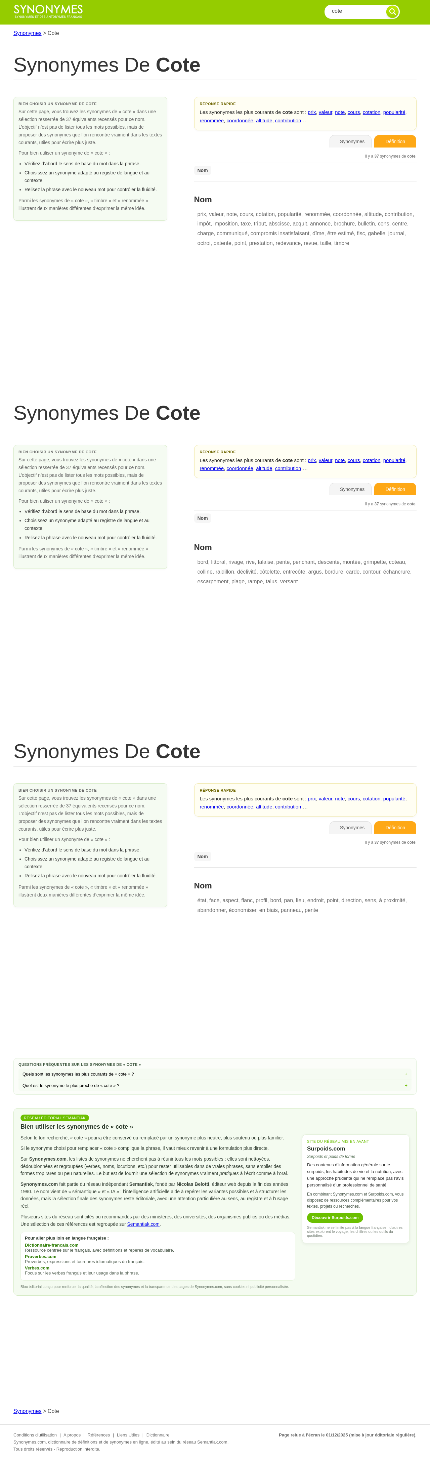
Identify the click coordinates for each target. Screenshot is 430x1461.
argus (314, 572)
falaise (265, 562)
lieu (300, 900)
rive (250, 562)
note (340, 112)
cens (383, 223)
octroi (204, 243)
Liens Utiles (128, 1434)
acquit (300, 223)
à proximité (392, 900)
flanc (247, 900)
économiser (242, 910)
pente (283, 562)
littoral (218, 562)
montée (351, 562)
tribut (260, 223)
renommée (212, 120)
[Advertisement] (215, 332)
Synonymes (27, 33)
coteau (397, 562)
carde (352, 572)
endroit (315, 900)
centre (399, 223)
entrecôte (294, 572)
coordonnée (240, 120)
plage (238, 581)
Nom (203, 170)
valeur (325, 112)
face (214, 900)
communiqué (232, 233)
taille (325, 243)
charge (206, 233)
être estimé (340, 233)
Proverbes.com (40, 1256)
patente (222, 243)
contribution (288, 120)
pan (288, 900)
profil (261, 900)
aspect (230, 900)
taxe (246, 223)
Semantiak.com (143, 1224)
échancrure (396, 572)
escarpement (213, 581)
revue (310, 243)
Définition (395, 141)
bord (203, 562)
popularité (394, 112)
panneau (291, 910)
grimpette (374, 562)
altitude (264, 120)
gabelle (376, 233)
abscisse (279, 223)
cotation (372, 112)
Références (99, 1434)
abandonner (212, 910)
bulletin (366, 223)
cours (354, 112)
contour (371, 572)
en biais (268, 910)
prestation (260, 243)
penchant (304, 562)
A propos (72, 1434)
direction (351, 900)
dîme (318, 233)
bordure (334, 572)
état (202, 900)
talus (271, 581)
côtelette (269, 572)
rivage (235, 562)
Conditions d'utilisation (35, 1434)
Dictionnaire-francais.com (52, 1245)
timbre (341, 243)
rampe (255, 581)
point (240, 243)
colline (205, 572)
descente (329, 562)
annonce (320, 223)
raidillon (225, 572)
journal (396, 233)
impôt (204, 223)
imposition (226, 223)
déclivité (247, 572)
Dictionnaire (158, 1434)
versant (289, 581)
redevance (288, 243)
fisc (361, 233)
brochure (344, 223)
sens (370, 900)
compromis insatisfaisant (280, 233)
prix (312, 112)
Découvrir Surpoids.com (335, 1217)
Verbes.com (37, 1267)
